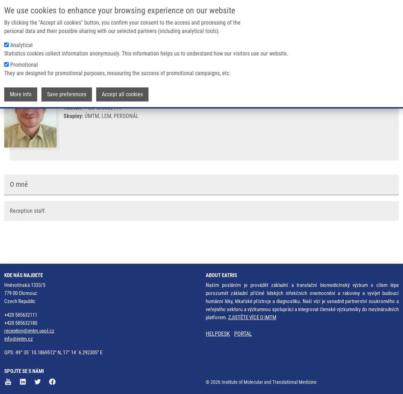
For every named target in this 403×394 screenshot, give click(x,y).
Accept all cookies (122, 94)
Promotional (24, 64)
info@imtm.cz (18, 339)
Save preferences (66, 94)
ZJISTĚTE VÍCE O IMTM (252, 317)
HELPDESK (218, 334)
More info (21, 94)
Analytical (21, 45)
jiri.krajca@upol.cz (102, 125)
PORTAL (243, 334)
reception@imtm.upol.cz (29, 331)
